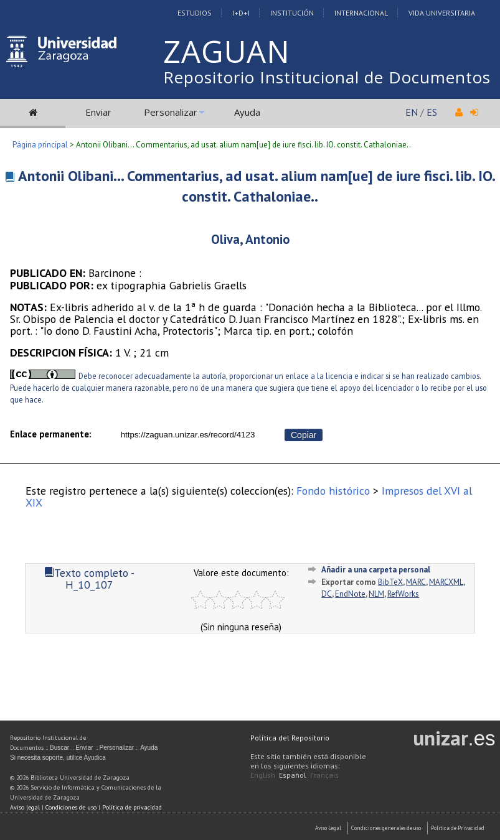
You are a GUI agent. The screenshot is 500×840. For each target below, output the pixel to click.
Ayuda (247, 112)
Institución (292, 12)
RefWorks (403, 594)
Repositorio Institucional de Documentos (327, 77)
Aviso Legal (328, 827)
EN (411, 112)
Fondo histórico (333, 490)
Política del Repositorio (289, 737)
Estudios (194, 12)
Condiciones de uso (71, 807)
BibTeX (390, 582)
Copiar (303, 435)
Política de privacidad (132, 807)
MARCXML (446, 582)
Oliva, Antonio (250, 239)
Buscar (59, 747)
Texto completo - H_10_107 (89, 578)
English (262, 775)
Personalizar (170, 112)
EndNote (350, 594)
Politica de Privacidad (457, 827)
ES (432, 112)
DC (326, 594)
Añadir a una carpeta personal (375, 569)
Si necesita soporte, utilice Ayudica (58, 757)
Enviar (98, 112)
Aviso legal (25, 807)
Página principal (40, 144)
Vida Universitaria (441, 12)
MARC (416, 582)
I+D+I (241, 12)
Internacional (361, 12)
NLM (376, 594)
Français (324, 775)
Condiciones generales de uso (386, 827)
